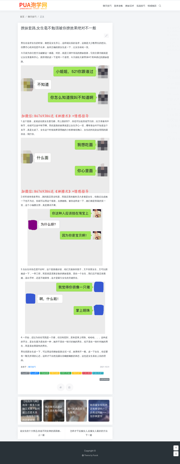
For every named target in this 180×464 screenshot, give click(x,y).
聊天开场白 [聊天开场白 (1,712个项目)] (150, 114)
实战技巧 (140, 5)
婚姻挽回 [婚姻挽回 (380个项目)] (138, 84)
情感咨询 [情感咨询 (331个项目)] (138, 88)
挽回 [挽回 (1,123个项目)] (135, 99)
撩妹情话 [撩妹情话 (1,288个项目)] (147, 104)
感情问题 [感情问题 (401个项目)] (135, 94)
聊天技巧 (107, 5)
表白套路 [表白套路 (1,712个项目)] (143, 126)
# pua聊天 (34, 373)
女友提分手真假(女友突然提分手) (136, 27)
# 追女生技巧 (97, 373)
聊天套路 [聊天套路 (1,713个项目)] (133, 114)
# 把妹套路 (44, 373)
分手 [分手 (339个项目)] (146, 78)
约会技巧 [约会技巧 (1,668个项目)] (149, 109)
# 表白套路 (86, 373)
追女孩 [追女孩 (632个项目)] (136, 132)
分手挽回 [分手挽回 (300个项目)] (152, 78)
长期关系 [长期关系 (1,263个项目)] (146, 139)
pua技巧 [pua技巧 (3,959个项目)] (134, 70)
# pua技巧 (24, 373)
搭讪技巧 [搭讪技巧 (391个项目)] (125, 104)
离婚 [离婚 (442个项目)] (139, 109)
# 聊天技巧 (76, 373)
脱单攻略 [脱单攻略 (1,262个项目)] (129, 126)
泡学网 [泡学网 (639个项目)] (132, 109)
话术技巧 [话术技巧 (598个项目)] (127, 132)
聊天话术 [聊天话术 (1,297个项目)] (141, 120)
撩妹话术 (129, 5)
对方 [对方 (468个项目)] (145, 83)
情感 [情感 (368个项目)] (132, 88)
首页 (22, 16)
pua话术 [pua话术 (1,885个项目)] (130, 77)
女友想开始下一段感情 (130, 46)
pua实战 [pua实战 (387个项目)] (122, 71)
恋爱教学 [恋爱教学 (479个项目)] (125, 88)
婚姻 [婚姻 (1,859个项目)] (130, 83)
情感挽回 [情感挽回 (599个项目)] (147, 88)
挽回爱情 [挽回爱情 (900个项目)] (145, 99)
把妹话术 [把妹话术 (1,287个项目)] (124, 99)
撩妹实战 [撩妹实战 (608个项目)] (135, 104)
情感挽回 (152, 5)
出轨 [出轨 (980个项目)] (141, 77)
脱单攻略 (118, 5)
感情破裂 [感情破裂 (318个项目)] (127, 94)
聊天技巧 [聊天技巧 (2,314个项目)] (126, 120)
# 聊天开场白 (65, 373)
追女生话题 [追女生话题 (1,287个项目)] (131, 139)
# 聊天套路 (54, 373)
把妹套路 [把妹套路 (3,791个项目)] (149, 93)
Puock (95, 455)
